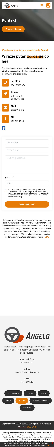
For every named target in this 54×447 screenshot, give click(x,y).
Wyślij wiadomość (27, 204)
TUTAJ (46, 237)
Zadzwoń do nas (13, 29)
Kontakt (22, 400)
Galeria (8, 400)
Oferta (43, 393)
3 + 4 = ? (9, 177)
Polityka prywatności (40, 400)
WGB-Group (32, 427)
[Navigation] (42, 5)
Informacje (27, 408)
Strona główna (13, 393)
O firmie (30, 393)
